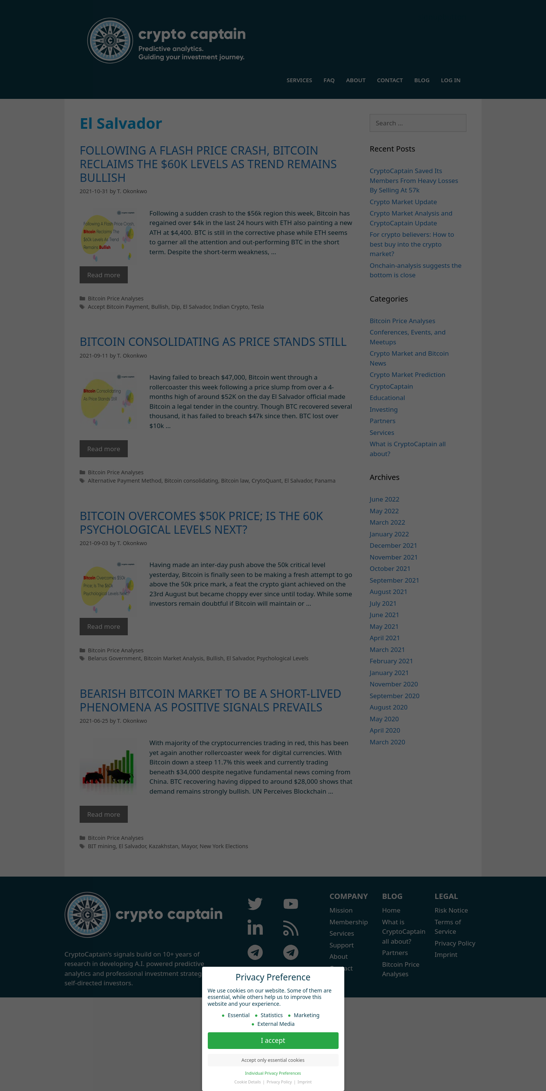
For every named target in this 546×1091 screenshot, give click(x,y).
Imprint (305, 1080)
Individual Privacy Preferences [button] (273, 1072)
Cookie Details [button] (248, 1080)
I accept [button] (273, 1039)
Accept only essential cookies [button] (273, 1059)
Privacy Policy (280, 1080)
